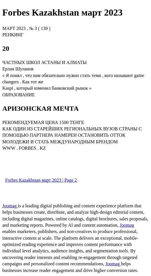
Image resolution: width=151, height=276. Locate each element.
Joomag (10, 205)
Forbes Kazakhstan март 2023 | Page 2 (41, 180)
